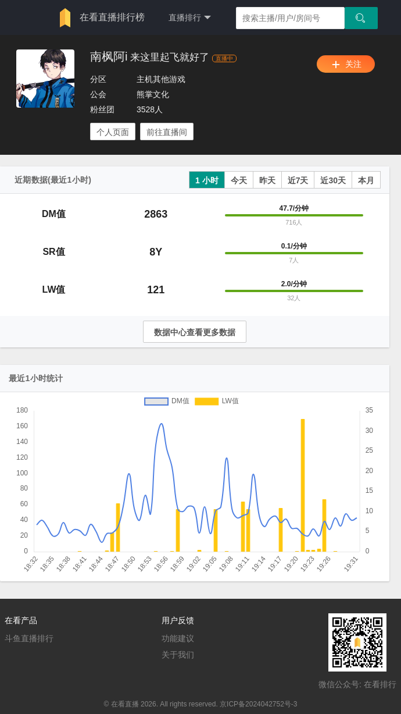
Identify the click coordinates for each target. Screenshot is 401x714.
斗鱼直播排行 (29, 638)
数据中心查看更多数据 (194, 332)
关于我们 (178, 654)
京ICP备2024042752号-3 (258, 704)
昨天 (267, 180)
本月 (366, 180)
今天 (239, 180)
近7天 (298, 180)
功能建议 (178, 638)
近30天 (333, 180)
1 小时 (207, 180)
